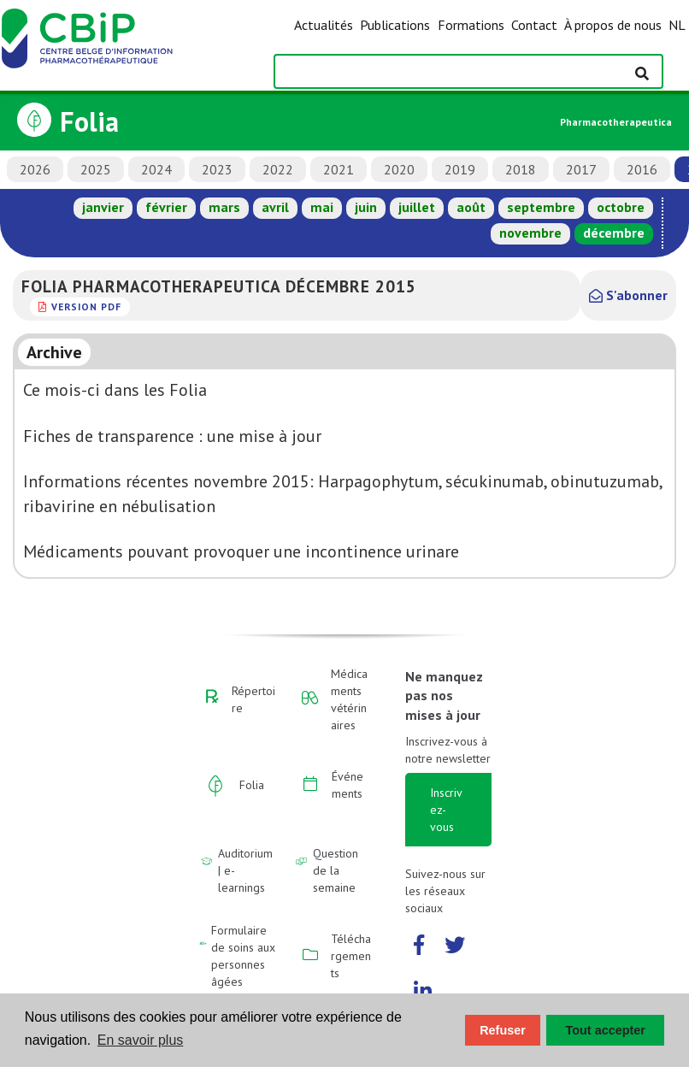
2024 (156, 169)
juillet (416, 206)
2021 (338, 169)
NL (677, 24)
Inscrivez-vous (446, 809)
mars (224, 206)
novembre (530, 232)
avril (275, 206)
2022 (277, 169)
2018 (520, 169)
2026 (35, 169)
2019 (460, 169)
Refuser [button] (503, 1030)
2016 (642, 169)
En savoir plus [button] (140, 1040)
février (166, 206)
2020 (399, 169)
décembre (614, 232)
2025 (95, 169)
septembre (541, 206)
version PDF (86, 306)
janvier (103, 206)
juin (366, 206)
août (471, 206)
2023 (217, 169)
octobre (621, 206)
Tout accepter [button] (605, 1030)
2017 (581, 169)
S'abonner (628, 295)
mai (321, 206)
